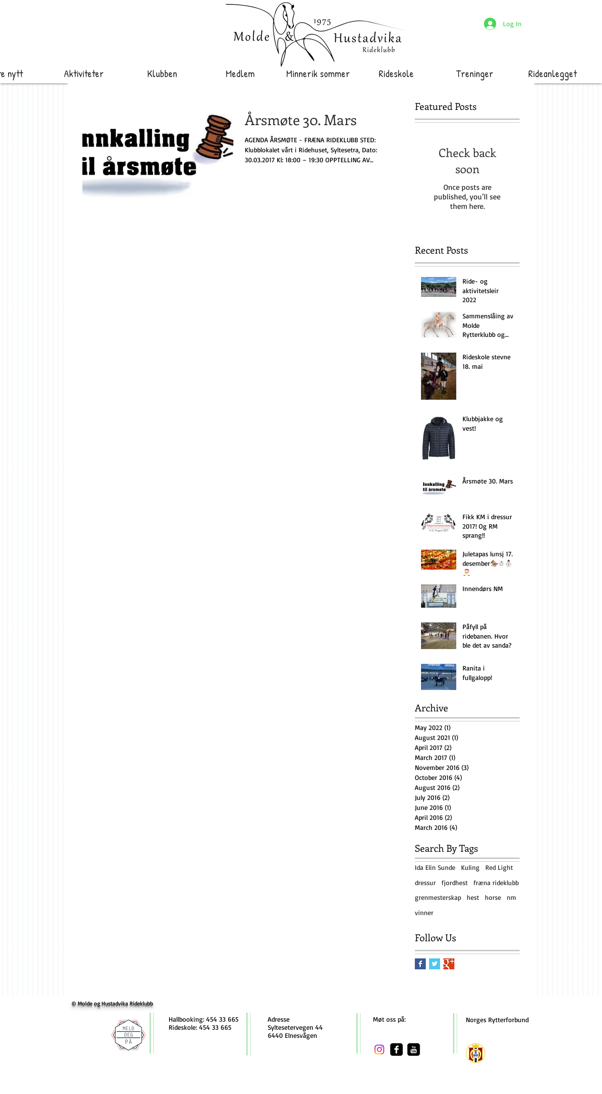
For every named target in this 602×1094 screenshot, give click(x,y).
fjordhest (454, 882)
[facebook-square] (396, 1049)
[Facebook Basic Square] (420, 963)
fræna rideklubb (496, 882)
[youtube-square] (413, 1049)
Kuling (470, 867)
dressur (425, 882)
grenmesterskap (438, 897)
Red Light (499, 867)
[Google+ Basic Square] (448, 963)
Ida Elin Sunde (435, 867)
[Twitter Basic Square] (434, 963)
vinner (424, 912)
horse (493, 897)
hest (473, 897)
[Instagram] (379, 1049)
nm (511, 897)
